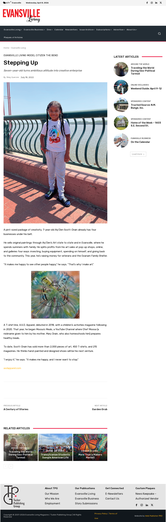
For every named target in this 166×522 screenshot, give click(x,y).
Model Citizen (36, 55)
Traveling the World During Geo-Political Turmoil (21, 454)
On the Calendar (140, 142)
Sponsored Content (141, 101)
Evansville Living (18, 47)
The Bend (52, 55)
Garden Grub (99, 409)
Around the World (20, 448)
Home (6, 47)
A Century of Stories (16, 409)
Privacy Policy (101, 513)
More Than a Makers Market (90, 456)
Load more (138, 154)
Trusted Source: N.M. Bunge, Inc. (143, 106)
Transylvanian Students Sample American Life (55, 456)
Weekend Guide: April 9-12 (146, 88)
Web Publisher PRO (153, 516)
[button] (159, 33)
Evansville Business (141, 138)
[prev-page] (6, 466)
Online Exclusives (140, 85)
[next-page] (11, 466)
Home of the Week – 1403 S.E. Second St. (146, 124)
